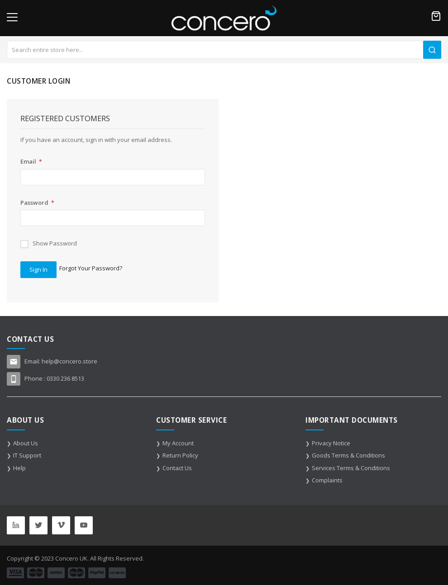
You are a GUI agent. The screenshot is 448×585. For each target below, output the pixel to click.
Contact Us (177, 468)
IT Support (27, 455)
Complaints (327, 480)
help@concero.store (69, 361)
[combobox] (224, 50)
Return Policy (180, 455)
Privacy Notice (331, 443)
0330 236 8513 (65, 378)
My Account (178, 443)
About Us (25, 443)
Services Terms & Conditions (351, 468)
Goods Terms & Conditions (348, 455)
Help (19, 468)
